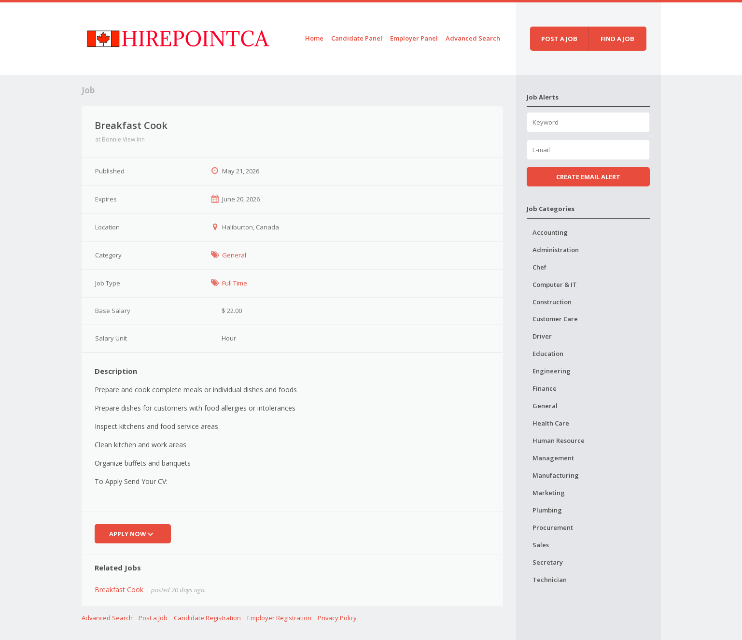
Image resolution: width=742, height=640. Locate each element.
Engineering (551, 371)
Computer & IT (554, 284)
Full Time (234, 283)
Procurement (552, 527)
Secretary (547, 562)
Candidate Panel (356, 38)
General (234, 255)
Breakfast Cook (119, 589)
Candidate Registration (207, 617)
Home (314, 38)
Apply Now (132, 533)
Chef (539, 267)
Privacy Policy (337, 617)
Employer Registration (279, 617)
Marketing (548, 492)
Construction (552, 302)
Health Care (550, 423)
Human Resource (558, 440)
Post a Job (153, 617)
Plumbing (547, 510)
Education (547, 353)
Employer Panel (414, 38)
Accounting (550, 232)
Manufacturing (555, 475)
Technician (549, 579)
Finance (544, 388)
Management (553, 458)
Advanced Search (473, 38)
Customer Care (555, 318)
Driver (542, 336)
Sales (540, 544)
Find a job (617, 38)
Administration (555, 249)
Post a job (559, 38)
